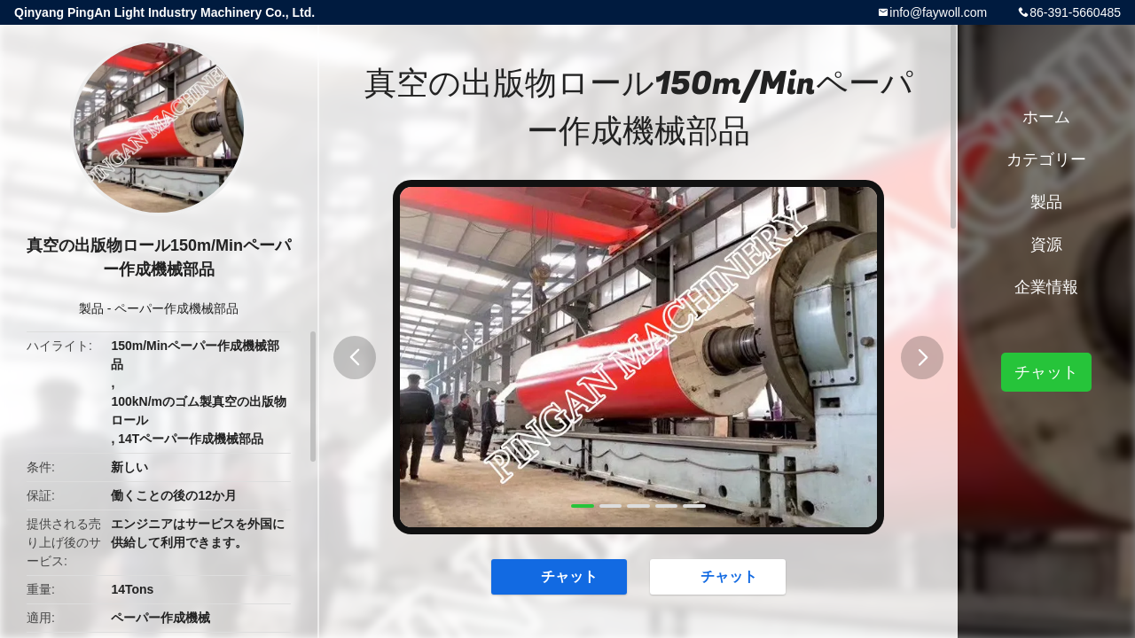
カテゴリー (1046, 159)
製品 (91, 308)
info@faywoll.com (938, 12)
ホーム (1046, 117)
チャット (560, 576)
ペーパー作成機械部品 (176, 308)
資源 (1046, 244)
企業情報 (1046, 287)
